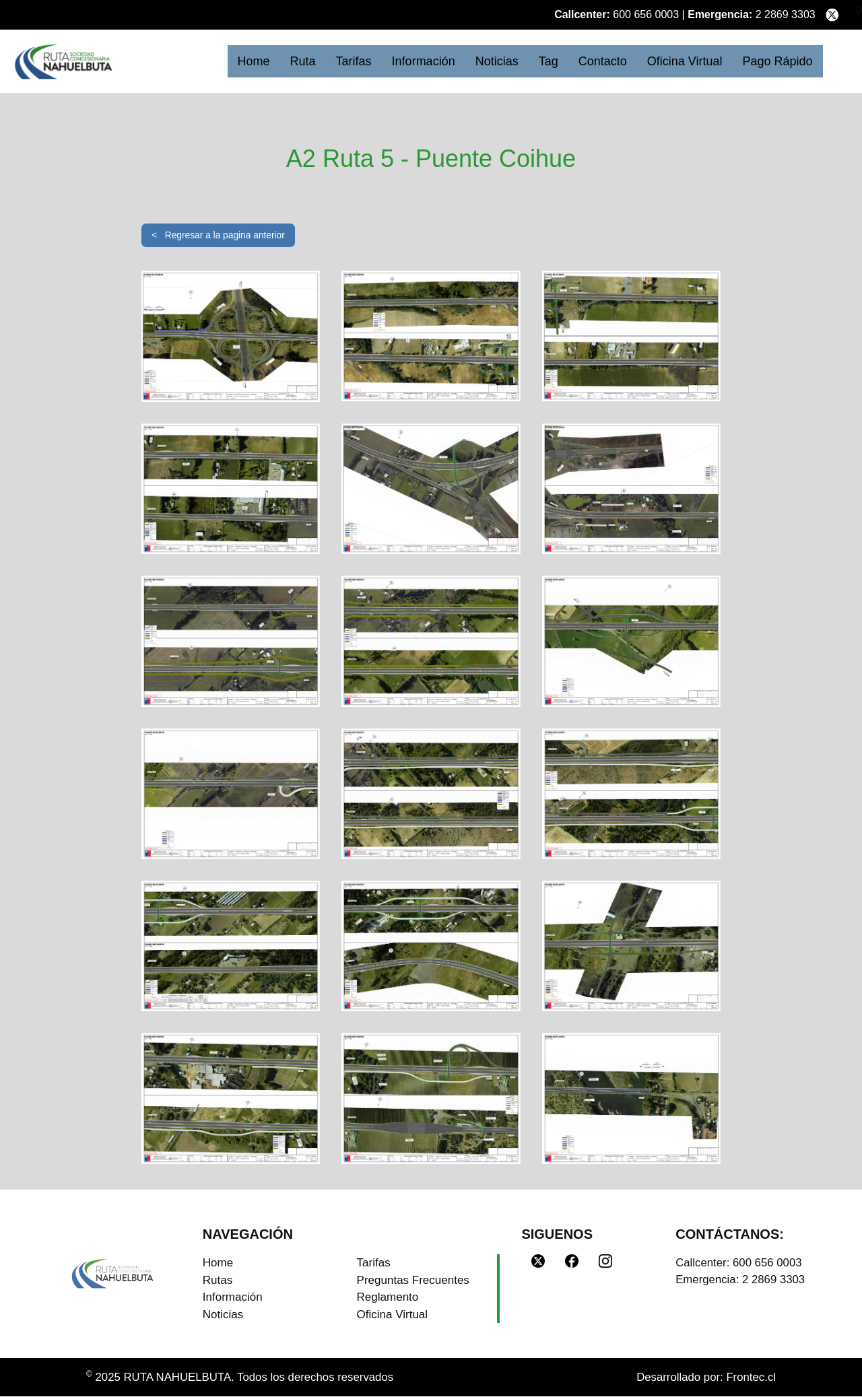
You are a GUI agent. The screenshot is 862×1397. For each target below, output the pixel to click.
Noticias (497, 61)
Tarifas (354, 61)
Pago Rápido (777, 61)
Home (254, 61)
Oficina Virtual (685, 61)
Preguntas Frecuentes (413, 1280)
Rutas (217, 1280)
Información (423, 61)
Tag (548, 61)
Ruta (303, 61)
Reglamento (388, 1297)
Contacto (602, 61)
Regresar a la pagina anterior (233, 235)
